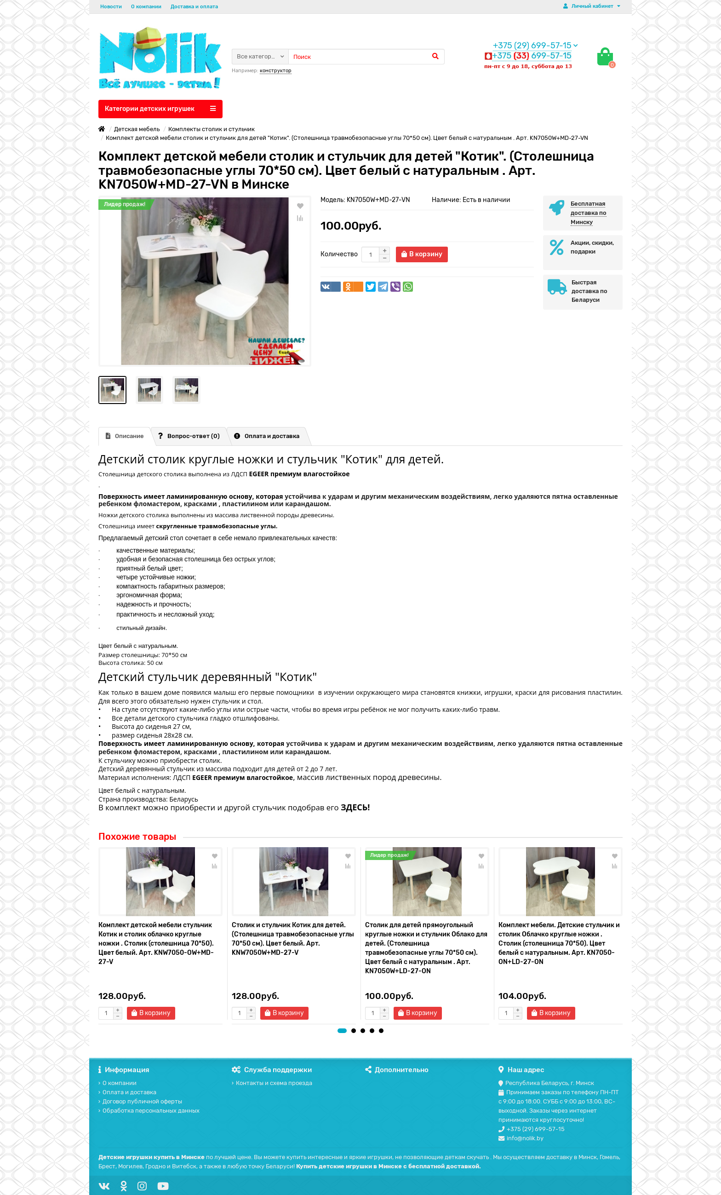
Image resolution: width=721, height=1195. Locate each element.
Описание (125, 436)
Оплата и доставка (266, 436)
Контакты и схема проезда (272, 1083)
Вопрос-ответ (189, 436)
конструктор (276, 71)
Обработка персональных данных (149, 1110)
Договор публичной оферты (140, 1101)
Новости (111, 7)
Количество (339, 254)
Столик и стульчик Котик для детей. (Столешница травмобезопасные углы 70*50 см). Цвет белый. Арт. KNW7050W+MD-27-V (293, 939)
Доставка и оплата (194, 7)
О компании (146, 7)
